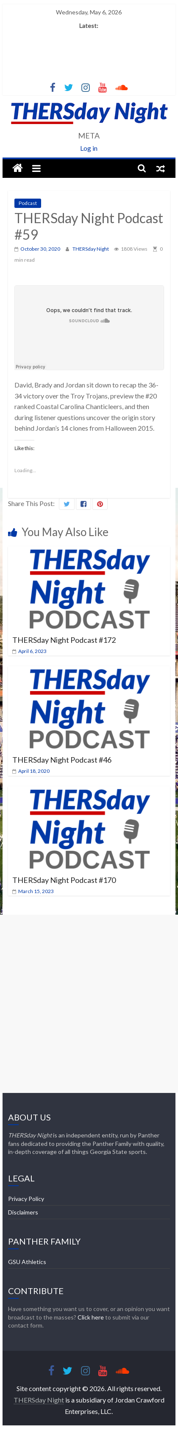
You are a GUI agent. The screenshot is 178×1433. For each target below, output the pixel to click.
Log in (88, 148)
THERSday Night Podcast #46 (61, 759)
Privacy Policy (26, 1198)
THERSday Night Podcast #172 (64, 640)
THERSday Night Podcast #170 (64, 880)
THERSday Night (91, 249)
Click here (91, 1317)
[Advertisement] (89, 1004)
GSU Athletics (27, 1261)
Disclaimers (23, 1212)
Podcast (28, 203)
